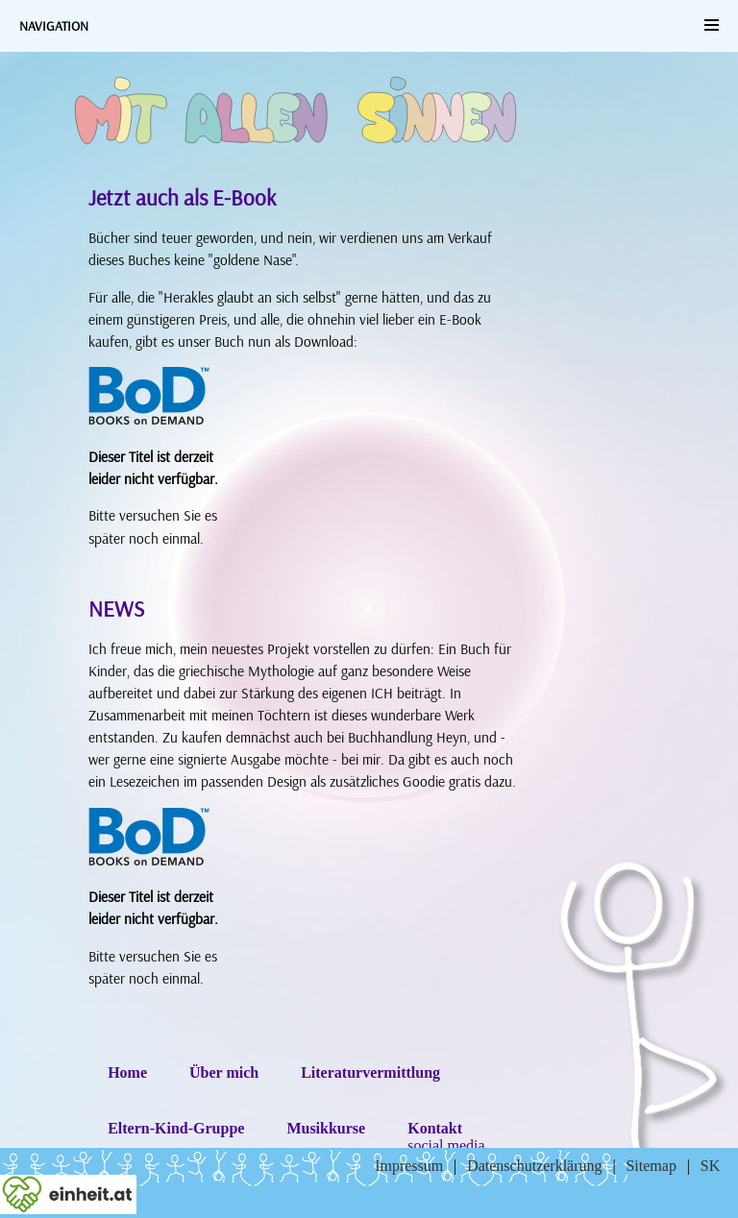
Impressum (409, 1165)
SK (710, 1165)
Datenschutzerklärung (534, 1165)
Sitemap (651, 1165)
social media (445, 1145)
